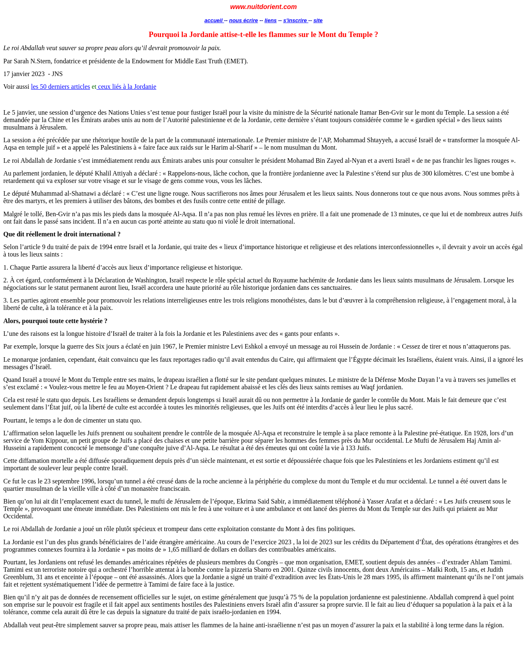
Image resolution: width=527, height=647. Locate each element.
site (317, 20)
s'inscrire (295, 20)
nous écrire (243, 20)
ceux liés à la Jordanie (126, 86)
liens (270, 20)
